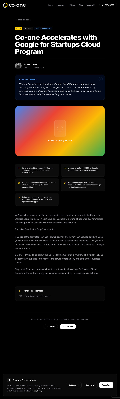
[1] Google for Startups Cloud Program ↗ (34, 296)
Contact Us (91, 5)
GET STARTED (108, 5)
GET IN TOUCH (67, 327)
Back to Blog (23, 20)
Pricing (72, 5)
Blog (81, 5)
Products (61, 5)
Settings (74, 385)
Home (50, 5)
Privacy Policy (36, 391)
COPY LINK (51, 327)
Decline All (90, 385)
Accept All (106, 385)
